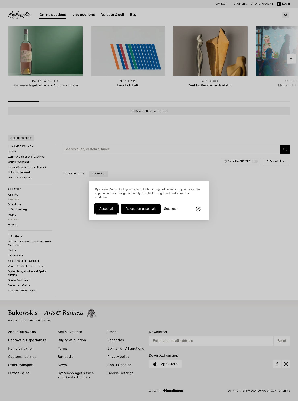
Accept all (106, 209)
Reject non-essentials (140, 209)
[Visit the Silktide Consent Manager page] (198, 209)
